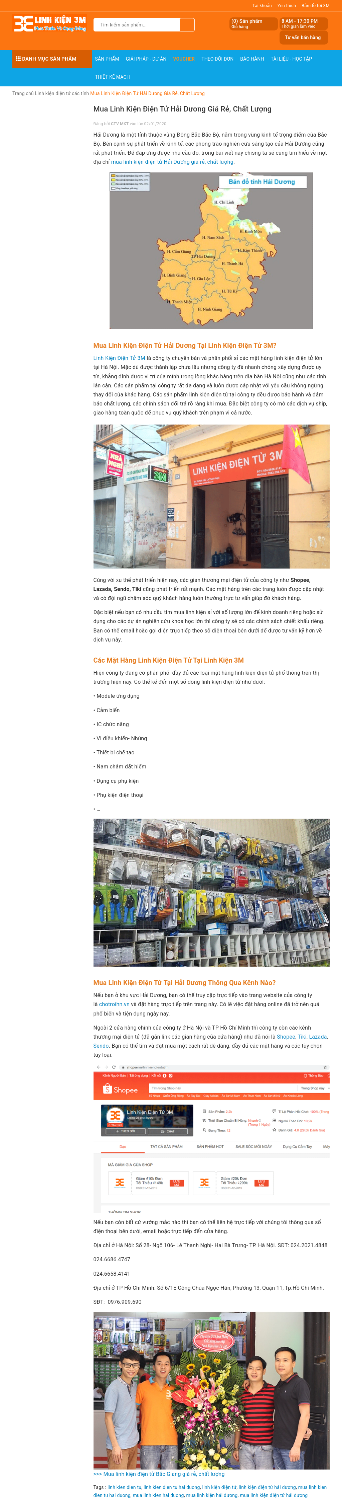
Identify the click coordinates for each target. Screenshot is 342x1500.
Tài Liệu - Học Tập (291, 59)
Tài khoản (262, 5)
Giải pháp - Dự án (146, 59)
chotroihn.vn (114, 1004)
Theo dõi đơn (217, 59)
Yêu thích (287, 5)
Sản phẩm (107, 59)
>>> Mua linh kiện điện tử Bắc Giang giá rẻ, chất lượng (159, 1474)
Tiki (302, 1037)
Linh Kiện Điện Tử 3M (120, 358)
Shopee (286, 1037)
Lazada (317, 1037)
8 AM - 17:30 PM (300, 21)
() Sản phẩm (247, 24)
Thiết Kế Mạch (112, 77)
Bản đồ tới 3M (316, 5)
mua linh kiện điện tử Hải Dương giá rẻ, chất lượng (172, 162)
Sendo (101, 1046)
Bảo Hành (252, 59)
